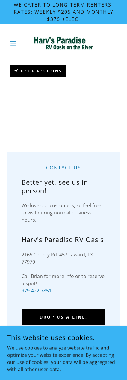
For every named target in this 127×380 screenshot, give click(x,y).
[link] (63, 43)
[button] (15, 43)
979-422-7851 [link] (37, 290)
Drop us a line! (64, 317)
